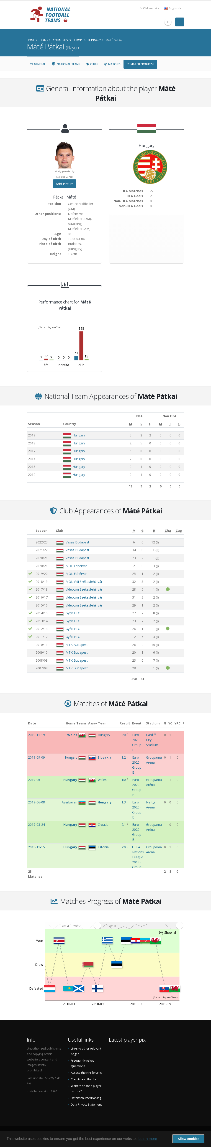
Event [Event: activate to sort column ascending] (137, 723)
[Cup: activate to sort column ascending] (178, 531)
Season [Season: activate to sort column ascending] (34, 424)
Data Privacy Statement (86, 1104)
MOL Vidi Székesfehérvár (84, 581)
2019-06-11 (36, 779)
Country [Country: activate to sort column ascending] (68, 424)
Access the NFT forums (86, 1073)
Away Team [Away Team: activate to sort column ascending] (98, 723)
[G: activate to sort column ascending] (145, 424)
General (38, 64)
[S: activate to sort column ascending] (137, 424)
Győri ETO (73, 613)
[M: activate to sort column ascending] (126, 424)
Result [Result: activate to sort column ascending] (125, 723)
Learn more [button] (147, 1139)
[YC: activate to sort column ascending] (170, 723)
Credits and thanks (83, 1079)
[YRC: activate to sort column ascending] (177, 723)
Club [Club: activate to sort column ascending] (59, 530)
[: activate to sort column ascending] (30, 531)
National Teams (65, 64)
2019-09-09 (36, 757)
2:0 (124, 735)
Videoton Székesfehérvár (84, 589)
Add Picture (64, 184)
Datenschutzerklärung (86, 1098)
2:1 (124, 824)
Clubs (92, 64)
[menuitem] (138, 925)
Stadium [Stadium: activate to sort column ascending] (153, 723)
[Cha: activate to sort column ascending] (167, 531)
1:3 (124, 802)
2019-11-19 (36, 735)
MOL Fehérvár (76, 566)
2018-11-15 (36, 847)
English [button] (172, 8)
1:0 (124, 779)
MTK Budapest (77, 644)
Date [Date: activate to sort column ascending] (32, 723)
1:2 (124, 757)
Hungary (77, 435)
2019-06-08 (36, 802)
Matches (112, 64)
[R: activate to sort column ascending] (154, 531)
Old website (150, 8)
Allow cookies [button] (188, 1139)
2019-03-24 (36, 824)
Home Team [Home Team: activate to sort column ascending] (76, 723)
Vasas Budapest (77, 542)
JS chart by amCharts (51, 327)
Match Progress (140, 64)
